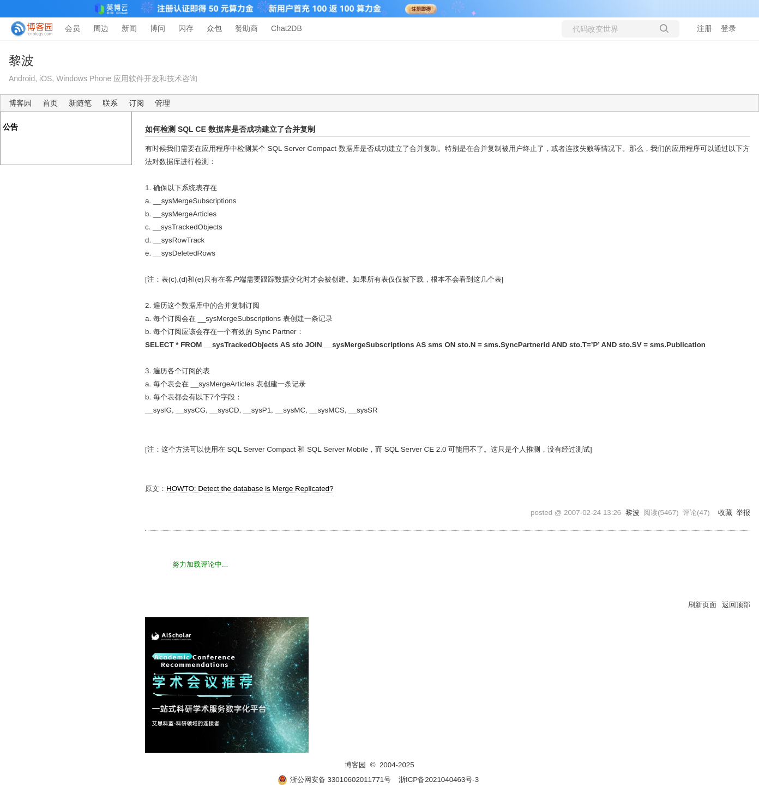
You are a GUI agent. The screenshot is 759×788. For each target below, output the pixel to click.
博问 (157, 28)
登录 (728, 28)
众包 (214, 28)
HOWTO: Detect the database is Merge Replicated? (249, 488)
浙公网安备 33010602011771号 (334, 779)
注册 (704, 28)
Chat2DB (286, 28)
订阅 (136, 103)
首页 (50, 103)
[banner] (27, 29)
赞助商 (246, 28)
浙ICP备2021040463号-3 (439, 779)
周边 (101, 28)
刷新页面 (702, 605)
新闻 (129, 28)
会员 (72, 28)
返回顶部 (736, 605)
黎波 (21, 60)
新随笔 (80, 103)
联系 (110, 103)
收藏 (725, 512)
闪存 (186, 28)
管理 (162, 103)
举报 (743, 512)
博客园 (20, 103)
